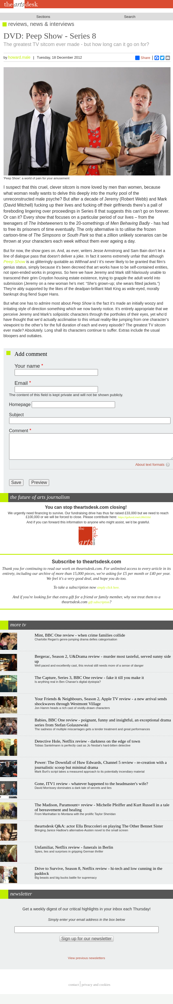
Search (129, 17)
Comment (18, 430)
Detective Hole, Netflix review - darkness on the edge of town (87, 741)
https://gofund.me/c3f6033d (134, 517)
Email (21, 383)
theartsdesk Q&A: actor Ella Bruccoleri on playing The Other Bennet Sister (98, 826)
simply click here (108, 587)
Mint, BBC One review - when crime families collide (79, 635)
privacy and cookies (96, 985)
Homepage (20, 404)
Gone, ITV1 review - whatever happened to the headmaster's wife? (91, 783)
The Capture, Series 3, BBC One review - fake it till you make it (89, 677)
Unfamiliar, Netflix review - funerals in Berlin (73, 847)
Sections (43, 17)
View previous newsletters (86, 958)
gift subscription (98, 602)
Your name (27, 366)
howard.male (19, 57)
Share (142, 58)
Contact (73, 985)
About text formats (149, 464)
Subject (16, 414)
